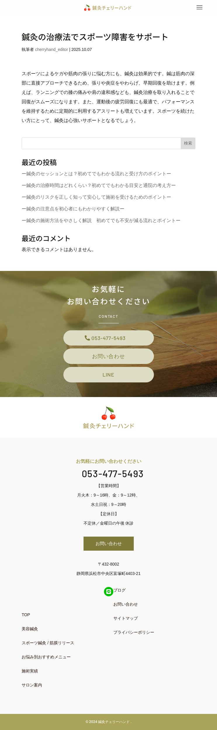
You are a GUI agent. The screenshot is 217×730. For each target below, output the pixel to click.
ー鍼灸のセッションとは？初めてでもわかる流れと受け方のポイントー (96, 173)
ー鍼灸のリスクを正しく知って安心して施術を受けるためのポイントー (96, 197)
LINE (109, 374)
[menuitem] (61, 615)
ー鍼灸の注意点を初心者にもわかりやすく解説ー (73, 208)
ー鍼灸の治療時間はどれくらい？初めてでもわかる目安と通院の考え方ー (99, 185)
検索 (188, 143)
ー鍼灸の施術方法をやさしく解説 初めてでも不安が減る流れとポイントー (101, 220)
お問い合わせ (108, 356)
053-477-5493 (108, 338)
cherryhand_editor (51, 49)
